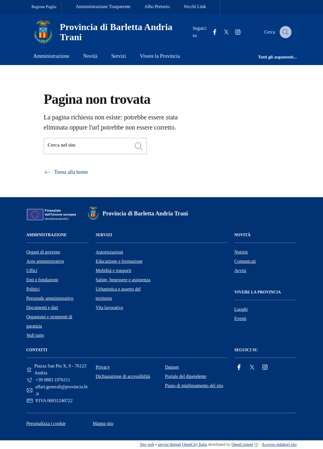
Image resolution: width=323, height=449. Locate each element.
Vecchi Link (194, 6)
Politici (33, 289)
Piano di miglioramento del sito (194, 385)
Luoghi (241, 309)
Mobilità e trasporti (113, 270)
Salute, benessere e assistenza (123, 279)
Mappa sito (103, 423)
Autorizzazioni (109, 252)
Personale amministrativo (49, 298)
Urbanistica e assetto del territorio (118, 294)
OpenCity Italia (194, 444)
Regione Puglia (43, 7)
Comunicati (245, 261)
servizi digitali (169, 444)
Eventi (240, 318)
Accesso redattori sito (279, 444)
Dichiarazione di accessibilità (123, 376)
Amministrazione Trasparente (103, 6)
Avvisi (240, 270)
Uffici (31, 270)
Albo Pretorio (157, 6)
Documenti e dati (42, 307)
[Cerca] (139, 146)
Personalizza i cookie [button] (46, 423)
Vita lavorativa (109, 307)
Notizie (241, 252)
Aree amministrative (45, 261)
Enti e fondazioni (42, 279)
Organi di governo (43, 252)
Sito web (147, 444)
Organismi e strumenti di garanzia (49, 321)
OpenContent (242, 444)
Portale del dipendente (185, 376)
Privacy (103, 367)
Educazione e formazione (119, 261)
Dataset (172, 367)
